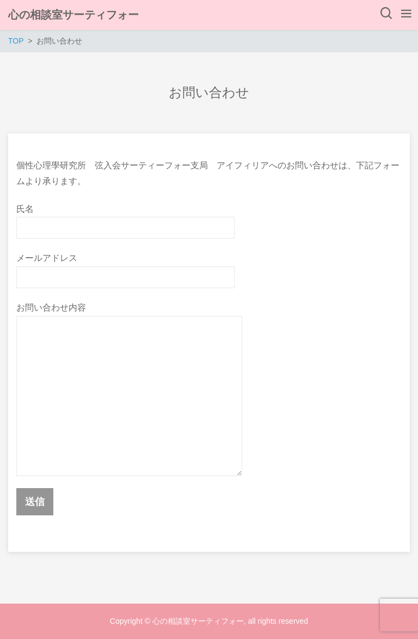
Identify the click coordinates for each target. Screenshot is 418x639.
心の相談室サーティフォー (73, 15)
